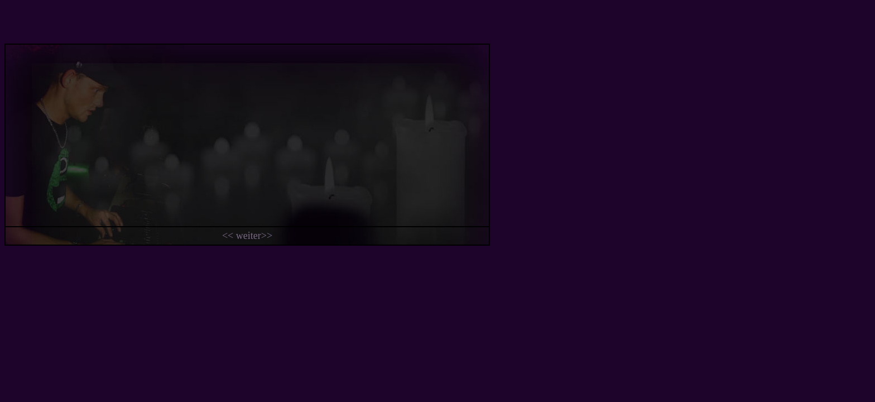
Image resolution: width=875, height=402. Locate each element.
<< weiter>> (247, 235)
